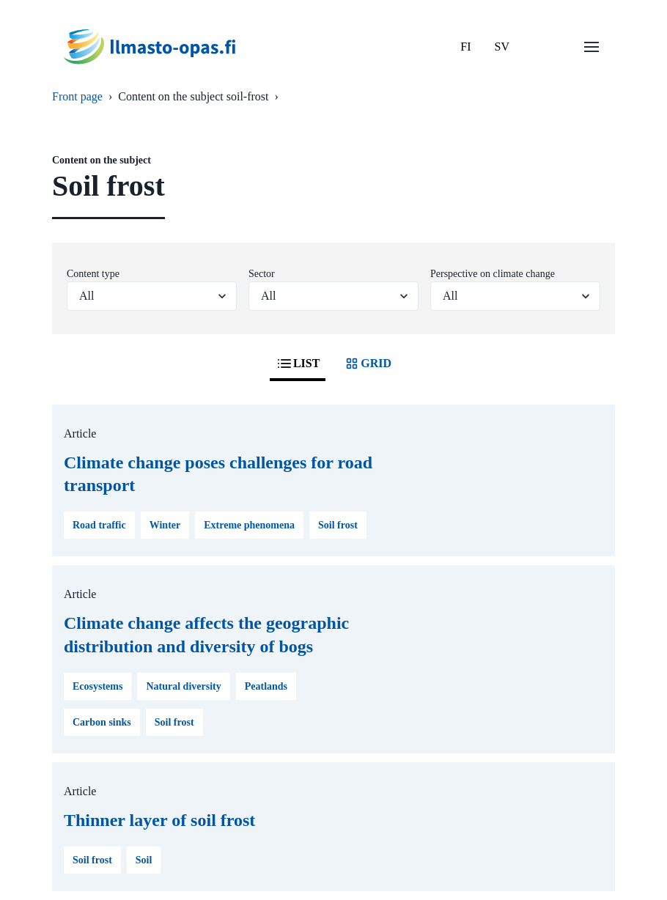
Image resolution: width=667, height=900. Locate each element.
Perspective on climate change (492, 273)
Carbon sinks (102, 722)
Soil (144, 860)
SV (502, 46)
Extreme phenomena (249, 525)
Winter (165, 525)
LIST (298, 363)
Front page (77, 96)
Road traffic (99, 525)
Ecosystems (97, 686)
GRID (367, 363)
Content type (93, 273)
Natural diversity (183, 686)
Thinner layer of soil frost (159, 820)
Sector (261, 273)
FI (465, 46)
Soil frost (338, 525)
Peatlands (266, 686)
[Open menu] (591, 47)
